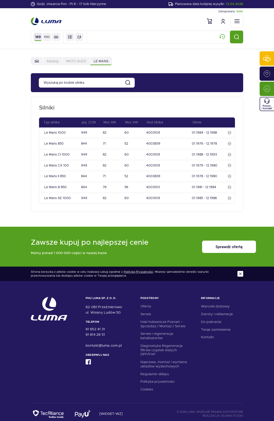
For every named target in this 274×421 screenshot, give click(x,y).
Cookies (146, 385)
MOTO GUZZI (76, 62)
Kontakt (207, 333)
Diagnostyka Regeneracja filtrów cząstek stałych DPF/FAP (161, 346)
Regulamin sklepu (154, 370)
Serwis (145, 310)
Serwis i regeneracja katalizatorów (156, 332)
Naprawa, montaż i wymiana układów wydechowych (163, 360)
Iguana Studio (232, 412)
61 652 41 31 (95, 325)
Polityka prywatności (157, 378)
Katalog (52, 62)
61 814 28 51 (95, 331)
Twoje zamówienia (216, 326)
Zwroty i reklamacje (217, 310)
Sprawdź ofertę (214, 243)
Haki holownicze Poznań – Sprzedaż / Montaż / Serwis (162, 320)
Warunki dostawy (215, 302)
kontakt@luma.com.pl (104, 342)
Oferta (145, 302)
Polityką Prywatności (138, 268)
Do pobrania (211, 318)
